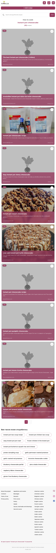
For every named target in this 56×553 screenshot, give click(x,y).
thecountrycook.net (7, 64)
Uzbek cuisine (38, 534)
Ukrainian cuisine (39, 532)
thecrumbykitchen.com (8, 377)
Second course (18, 509)
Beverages (16, 493)
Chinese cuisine (38, 499)
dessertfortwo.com (7, 299)
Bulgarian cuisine (39, 496)
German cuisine (38, 509)
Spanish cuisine (38, 527)
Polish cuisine (38, 524)
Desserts (16, 496)
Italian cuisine (38, 516)
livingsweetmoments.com (9, 103)
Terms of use (4, 496)
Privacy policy (5, 499)
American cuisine (39, 491)
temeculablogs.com (8, 142)
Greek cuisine (38, 511)
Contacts (3, 493)
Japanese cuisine (39, 519)
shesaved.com (6, 181)
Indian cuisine (38, 514)
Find (52, 14)
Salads (15, 504)
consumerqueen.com (8, 220)
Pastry (15, 501)
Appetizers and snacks (20, 491)
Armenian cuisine (39, 493)
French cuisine (38, 504)
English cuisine (38, 501)
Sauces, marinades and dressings (23, 506)
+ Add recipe (28, 8)
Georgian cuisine (39, 506)
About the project (6, 491)
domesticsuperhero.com (9, 416)
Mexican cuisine (38, 522)
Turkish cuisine (38, 529)
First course (17, 499)
